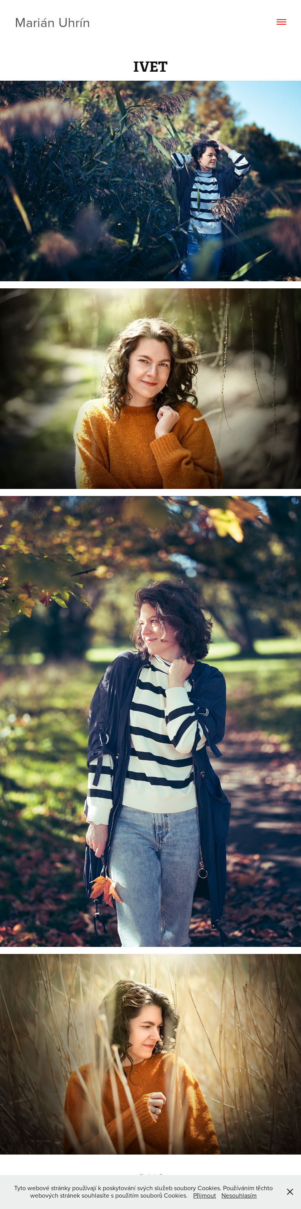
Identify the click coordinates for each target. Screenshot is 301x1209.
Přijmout (204, 1195)
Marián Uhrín (52, 22)
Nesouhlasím (239, 1195)
